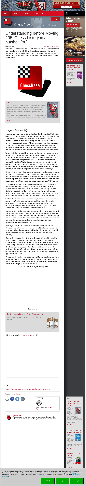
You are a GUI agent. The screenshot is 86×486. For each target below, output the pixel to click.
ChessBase (17, 415)
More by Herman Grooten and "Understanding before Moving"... (27, 389)
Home (16, 13)
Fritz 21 (10, 103)
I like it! (49, 46)
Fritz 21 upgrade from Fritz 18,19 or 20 (74, 403)
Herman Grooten (15, 394)
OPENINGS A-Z (27, 13)
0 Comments (55, 46)
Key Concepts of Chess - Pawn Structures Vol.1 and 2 (28, 314)
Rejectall (62, 481)
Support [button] (40, 13)
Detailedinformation (48, 481)
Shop (6, 13)
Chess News (23, 24)
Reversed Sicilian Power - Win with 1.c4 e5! (74, 68)
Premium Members (27, 335)
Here (73, 473)
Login (76, 13)
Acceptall (77, 481)
